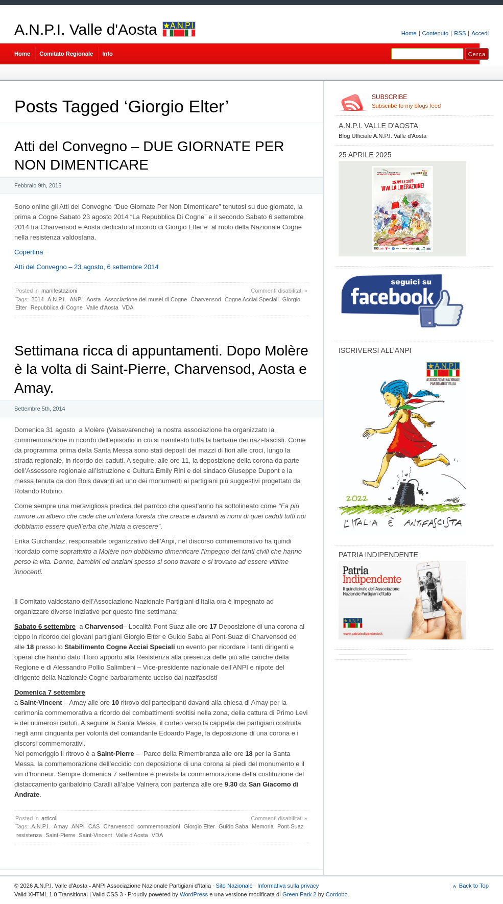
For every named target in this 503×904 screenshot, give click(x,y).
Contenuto (435, 33)
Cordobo (337, 894)
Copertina (28, 252)
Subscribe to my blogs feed (430, 101)
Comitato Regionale (66, 54)
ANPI (76, 299)
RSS (460, 33)
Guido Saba (233, 826)
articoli (49, 818)
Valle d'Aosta (102, 307)
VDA (128, 307)
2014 (37, 299)
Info (107, 54)
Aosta (93, 299)
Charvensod (206, 299)
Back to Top (474, 886)
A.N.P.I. (56, 299)
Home (409, 33)
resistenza (29, 835)
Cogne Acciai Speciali (252, 299)
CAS (94, 826)
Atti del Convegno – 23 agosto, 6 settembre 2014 (86, 267)
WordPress (194, 894)
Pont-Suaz (290, 826)
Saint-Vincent (95, 835)
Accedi (480, 33)
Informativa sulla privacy (288, 886)
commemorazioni (158, 826)
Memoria (263, 826)
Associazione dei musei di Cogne (145, 299)
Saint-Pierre (60, 835)
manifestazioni (59, 291)
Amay (61, 826)
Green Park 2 (299, 894)
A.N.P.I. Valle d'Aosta (85, 29)
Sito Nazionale (234, 886)
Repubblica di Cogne (57, 307)
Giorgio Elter (199, 826)
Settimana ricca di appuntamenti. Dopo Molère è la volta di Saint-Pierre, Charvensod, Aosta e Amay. (161, 369)
